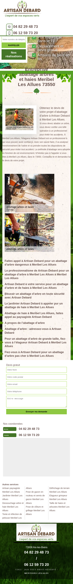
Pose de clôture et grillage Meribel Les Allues (35, 510)
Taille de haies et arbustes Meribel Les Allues (59, 507)
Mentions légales (36, 573)
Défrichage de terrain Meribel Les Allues (59, 490)
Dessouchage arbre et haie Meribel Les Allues (13, 507)
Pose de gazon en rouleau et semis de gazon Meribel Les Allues (35, 497)
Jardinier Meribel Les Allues (12, 497)
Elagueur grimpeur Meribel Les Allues (58, 497)
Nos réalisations (13, 54)
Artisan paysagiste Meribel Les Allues (11, 490)
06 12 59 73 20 (25, 33)
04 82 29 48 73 (25, 26)
